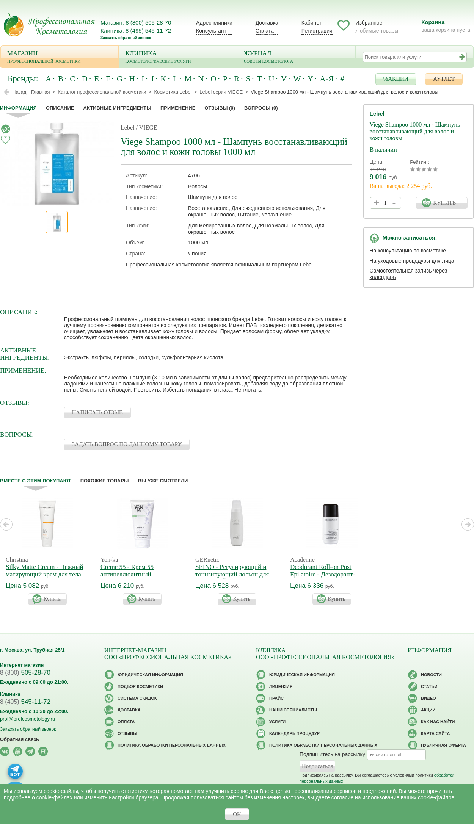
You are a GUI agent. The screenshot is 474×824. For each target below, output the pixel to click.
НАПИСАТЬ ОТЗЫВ (97, 412)
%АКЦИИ (395, 79)
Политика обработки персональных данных (172, 745)
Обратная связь (19, 739)
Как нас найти (438, 721)
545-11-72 (25, 701)
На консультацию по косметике (408, 251)
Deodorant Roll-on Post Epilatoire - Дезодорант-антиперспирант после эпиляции (322, 578)
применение (177, 108)
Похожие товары (104, 481)
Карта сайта (435, 733)
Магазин (59, 57)
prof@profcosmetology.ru (27, 719)
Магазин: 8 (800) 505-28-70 (135, 22)
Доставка (267, 23)
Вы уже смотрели (163, 481)
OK (237, 814)
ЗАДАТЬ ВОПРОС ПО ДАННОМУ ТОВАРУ (127, 444)
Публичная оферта (443, 745)
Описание (60, 108)
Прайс (276, 698)
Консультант (211, 31)
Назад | (20, 92)
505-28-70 (25, 672)
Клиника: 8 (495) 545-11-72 (135, 30)
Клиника (178, 57)
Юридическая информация (150, 674)
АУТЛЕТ (444, 79)
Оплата (265, 31)
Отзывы (219, 108)
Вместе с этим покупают (35, 481)
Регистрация (317, 31)
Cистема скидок (137, 698)
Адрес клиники (214, 23)
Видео (428, 698)
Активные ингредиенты (117, 108)
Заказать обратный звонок (125, 38)
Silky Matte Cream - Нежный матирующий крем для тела (44, 570)
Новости (431, 674)
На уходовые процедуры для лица (412, 261)
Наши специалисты (293, 710)
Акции (428, 710)
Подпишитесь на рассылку (332, 754)
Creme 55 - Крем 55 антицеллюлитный (127, 570)
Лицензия (281, 686)
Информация (18, 108)
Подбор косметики (140, 686)
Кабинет (311, 23)
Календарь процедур (294, 733)
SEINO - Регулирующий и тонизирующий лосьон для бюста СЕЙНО (232, 574)
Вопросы (261, 108)
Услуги (277, 721)
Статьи (429, 686)
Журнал (296, 57)
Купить (52, 599)
